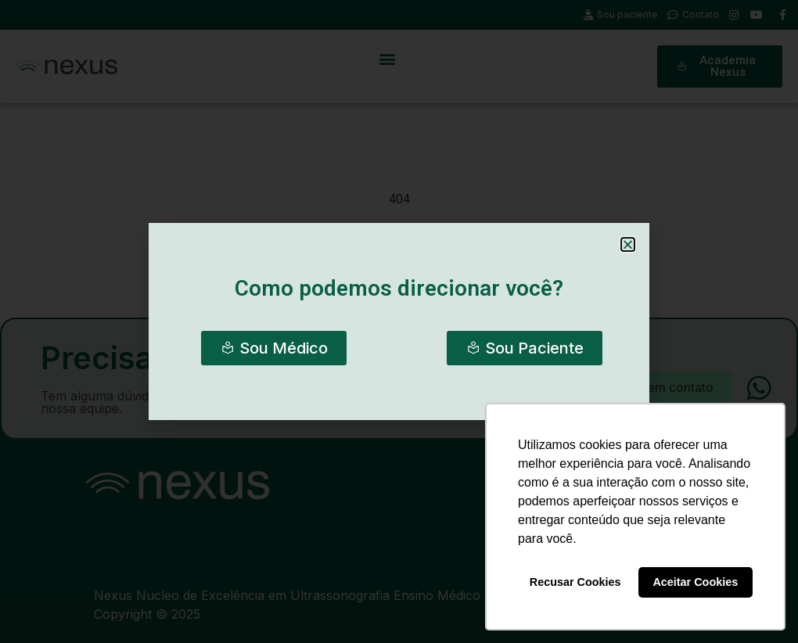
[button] (628, 244)
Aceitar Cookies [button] (695, 582)
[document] (399, 321)
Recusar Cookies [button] (575, 582)
